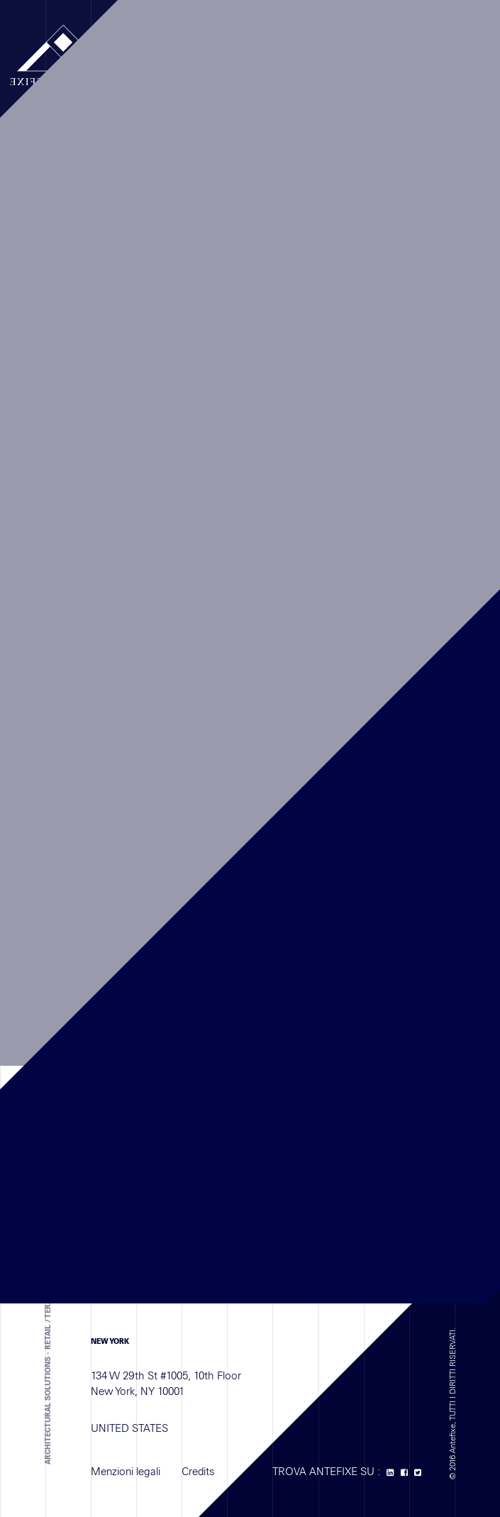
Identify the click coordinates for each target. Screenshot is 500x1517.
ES (370, 47)
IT (355, 47)
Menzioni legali (125, 1478)
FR (323, 47)
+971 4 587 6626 (194, 1072)
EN (340, 47)
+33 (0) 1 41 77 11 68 (202, 850)
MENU (156, 47)
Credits (198, 1478)
